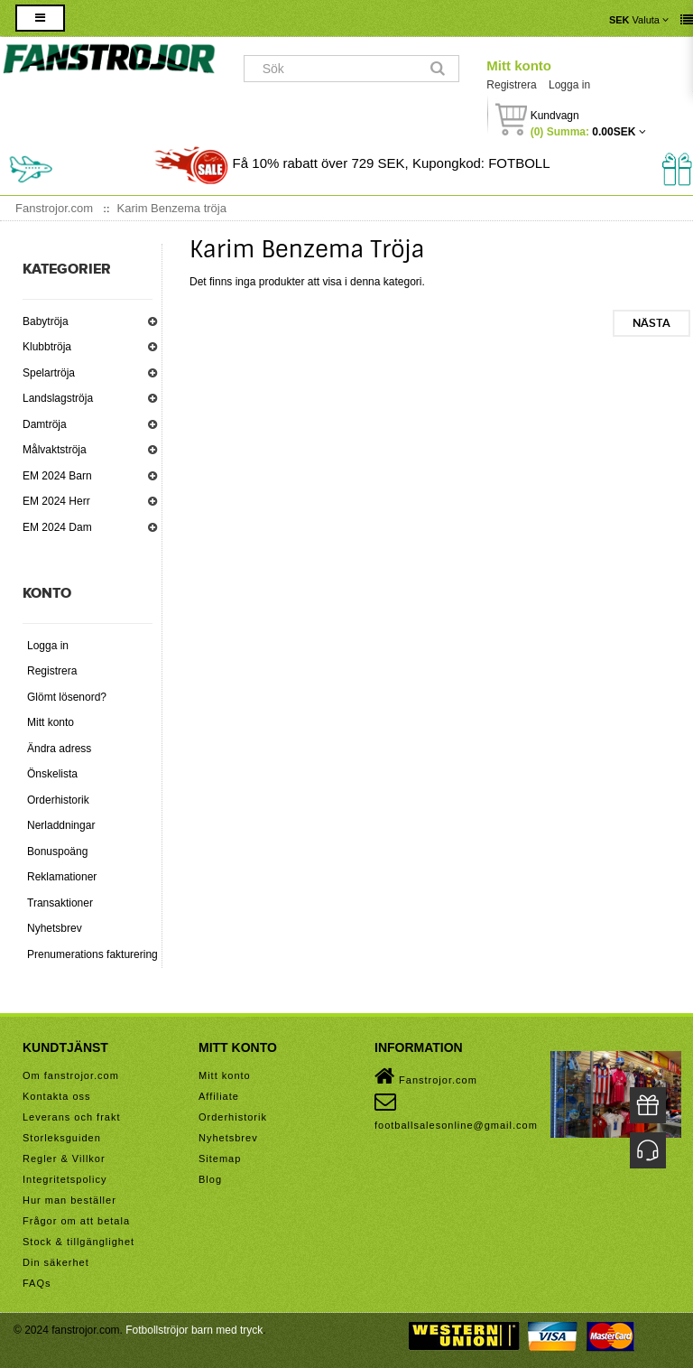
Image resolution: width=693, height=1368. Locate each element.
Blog (210, 1179)
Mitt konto (518, 65)
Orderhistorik (58, 800)
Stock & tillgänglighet (78, 1241)
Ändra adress (59, 748)
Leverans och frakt (72, 1117)
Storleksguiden (62, 1137)
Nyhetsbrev (54, 928)
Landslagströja (58, 398)
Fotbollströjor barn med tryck (194, 1330)
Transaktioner (60, 903)
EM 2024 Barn (57, 476)
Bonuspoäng (57, 851)
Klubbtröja (47, 346)
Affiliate (219, 1096)
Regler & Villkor (64, 1158)
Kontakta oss (57, 1096)
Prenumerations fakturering (92, 954)
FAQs (37, 1283)
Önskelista (52, 774)
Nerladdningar (61, 825)
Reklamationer (62, 876)
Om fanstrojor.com (71, 1075)
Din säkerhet (56, 1262)
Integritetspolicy (64, 1179)
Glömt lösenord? (66, 697)
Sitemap (220, 1158)
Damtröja (45, 424)
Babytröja (46, 321)
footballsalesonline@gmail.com (456, 1111)
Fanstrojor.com (425, 1076)
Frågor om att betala (76, 1220)
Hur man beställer (69, 1200)
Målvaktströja (55, 449)
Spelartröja (49, 373)
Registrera (511, 85)
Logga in (569, 85)
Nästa (651, 323)
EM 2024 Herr (56, 501)
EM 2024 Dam (57, 527)
